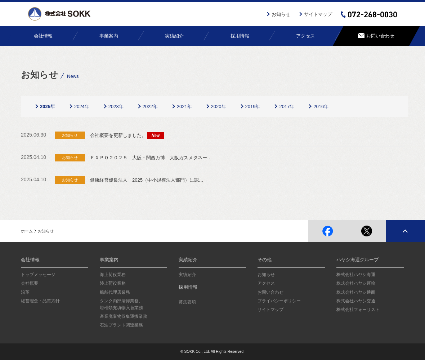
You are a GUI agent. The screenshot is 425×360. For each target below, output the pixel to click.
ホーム (27, 231)
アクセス (266, 283)
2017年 (286, 106)
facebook (327, 231)
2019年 (252, 106)
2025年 (47, 106)
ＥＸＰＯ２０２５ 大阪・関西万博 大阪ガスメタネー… (151, 157)
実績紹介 (188, 259)
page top (405, 231)
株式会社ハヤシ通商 (355, 292)
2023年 (116, 106)
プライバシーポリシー (279, 300)
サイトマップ (318, 14)
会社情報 (30, 259)
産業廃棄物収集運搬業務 (123, 316)
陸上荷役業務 (113, 283)
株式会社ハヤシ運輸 (355, 283)
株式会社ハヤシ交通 (355, 300)
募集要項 (187, 302)
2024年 (81, 106)
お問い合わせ (270, 292)
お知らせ (281, 14)
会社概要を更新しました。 (118, 135)
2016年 (320, 106)
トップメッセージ (38, 274)
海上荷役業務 (113, 274)
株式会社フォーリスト (358, 309)
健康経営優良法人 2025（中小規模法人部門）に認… (146, 180)
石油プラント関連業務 (121, 325)
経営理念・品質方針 (40, 300)
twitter (366, 231)
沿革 (25, 292)
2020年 (218, 106)
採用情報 (188, 287)
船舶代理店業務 (115, 292)
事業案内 (109, 259)
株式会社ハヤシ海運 (355, 274)
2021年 (184, 106)
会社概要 (29, 283)
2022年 (150, 106)
